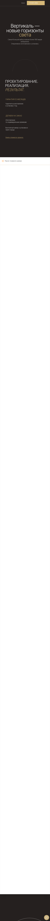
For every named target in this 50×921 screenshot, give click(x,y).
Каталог (23, 3)
